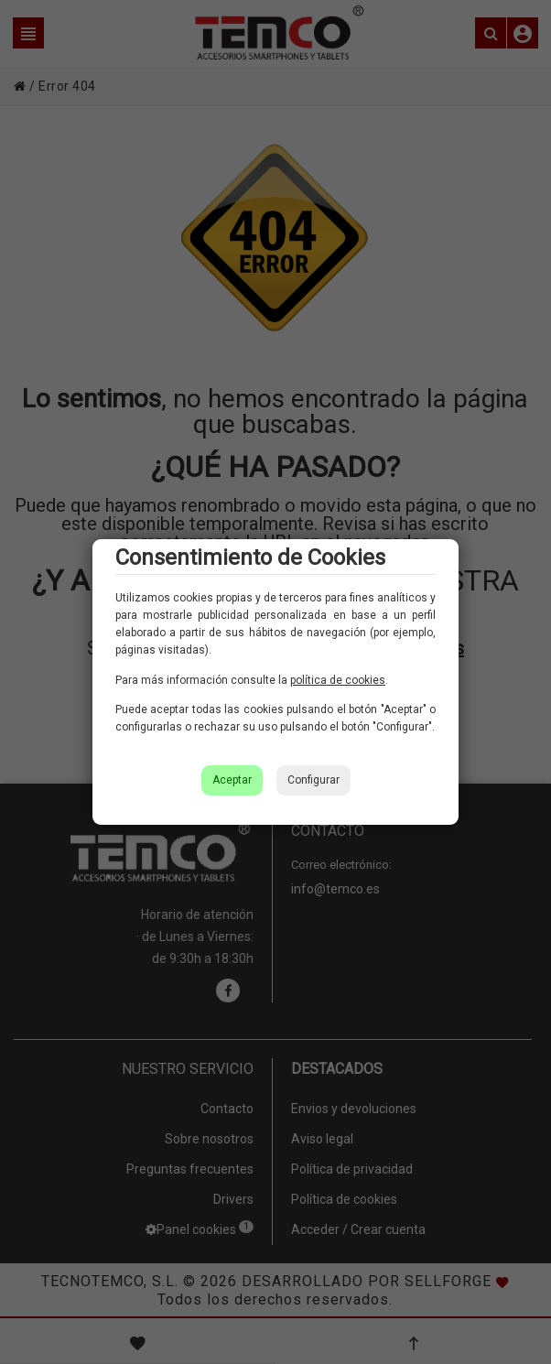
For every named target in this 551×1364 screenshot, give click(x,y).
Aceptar (232, 780)
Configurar (313, 780)
